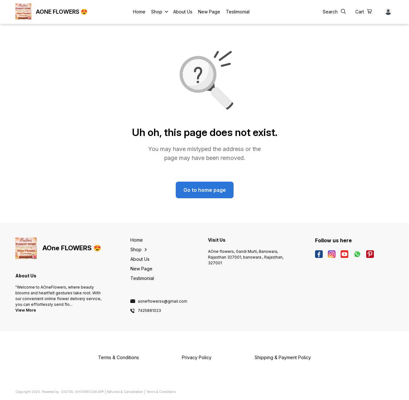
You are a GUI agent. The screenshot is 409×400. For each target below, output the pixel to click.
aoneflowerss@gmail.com (162, 301)
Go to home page (204, 190)
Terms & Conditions (161, 392)
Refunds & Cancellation (125, 392)
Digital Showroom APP (82, 392)
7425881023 (149, 310)
